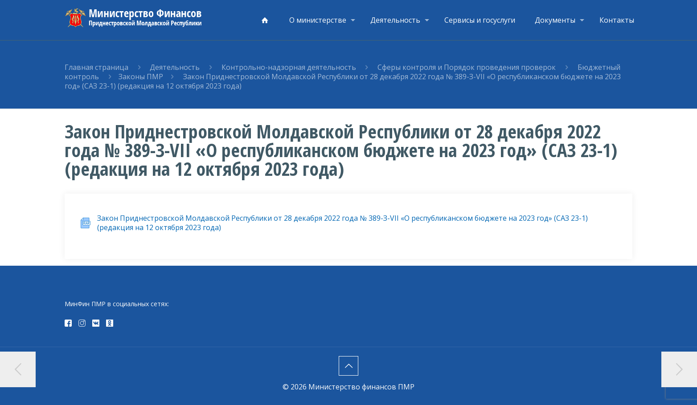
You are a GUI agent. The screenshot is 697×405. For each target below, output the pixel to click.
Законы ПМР (141, 76)
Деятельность (175, 67)
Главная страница (96, 67)
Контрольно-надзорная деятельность (289, 67)
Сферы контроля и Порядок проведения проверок (467, 67)
